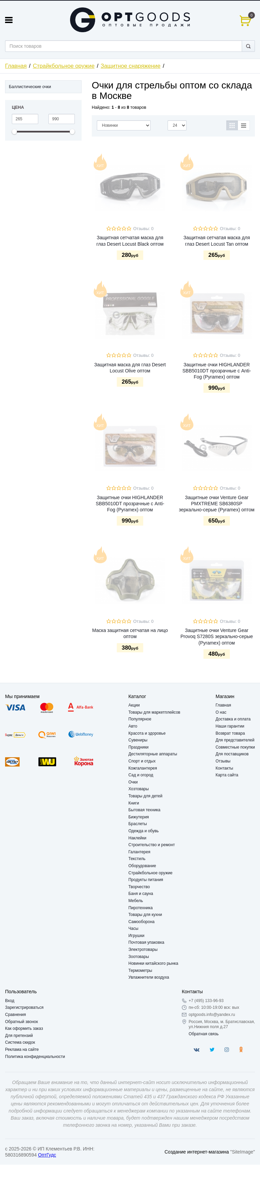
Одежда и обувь (143, 831)
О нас (221, 712)
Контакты (224, 768)
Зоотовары (138, 956)
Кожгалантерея (142, 768)
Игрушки (136, 935)
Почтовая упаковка (146, 942)
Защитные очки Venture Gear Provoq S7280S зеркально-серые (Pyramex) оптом (216, 636)
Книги (133, 803)
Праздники (138, 747)
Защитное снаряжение (130, 66)
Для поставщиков (232, 754)
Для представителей (235, 740)
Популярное (139, 719)
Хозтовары (138, 789)
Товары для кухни (145, 914)
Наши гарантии (230, 726)
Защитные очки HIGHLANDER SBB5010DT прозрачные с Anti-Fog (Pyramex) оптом (216, 371)
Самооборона (141, 921)
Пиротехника (140, 907)
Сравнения (15, 1014)
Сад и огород (140, 775)
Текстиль (136, 858)
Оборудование (142, 865)
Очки (133, 782)
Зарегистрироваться (24, 1007)
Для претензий (19, 1035)
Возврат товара (230, 733)
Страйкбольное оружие (63, 66)
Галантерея (139, 852)
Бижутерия (138, 817)
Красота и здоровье (147, 733)
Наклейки (137, 838)
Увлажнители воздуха (148, 977)
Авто (132, 726)
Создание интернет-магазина (197, 1152)
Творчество (139, 886)
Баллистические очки (30, 86)
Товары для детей (145, 796)
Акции (134, 705)
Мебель (135, 900)
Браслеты (137, 823)
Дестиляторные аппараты (152, 754)
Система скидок (20, 1042)
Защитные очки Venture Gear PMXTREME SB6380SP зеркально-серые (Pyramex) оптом (217, 503)
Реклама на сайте (22, 1049)
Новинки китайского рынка (153, 963)
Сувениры (137, 740)
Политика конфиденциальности (35, 1056)
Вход (9, 1000)
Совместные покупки (235, 747)
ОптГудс (47, 1155)
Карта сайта (227, 775)
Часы (133, 928)
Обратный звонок (21, 1021)
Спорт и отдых (141, 761)
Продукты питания (145, 879)
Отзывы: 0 (143, 228)
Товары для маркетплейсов (154, 712)
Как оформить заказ (24, 1028)
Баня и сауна (140, 893)
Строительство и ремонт (151, 844)
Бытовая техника (144, 810)
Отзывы (223, 761)
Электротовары (142, 949)
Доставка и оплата (233, 719)
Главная (16, 66)
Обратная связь (203, 1034)
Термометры (140, 970)
